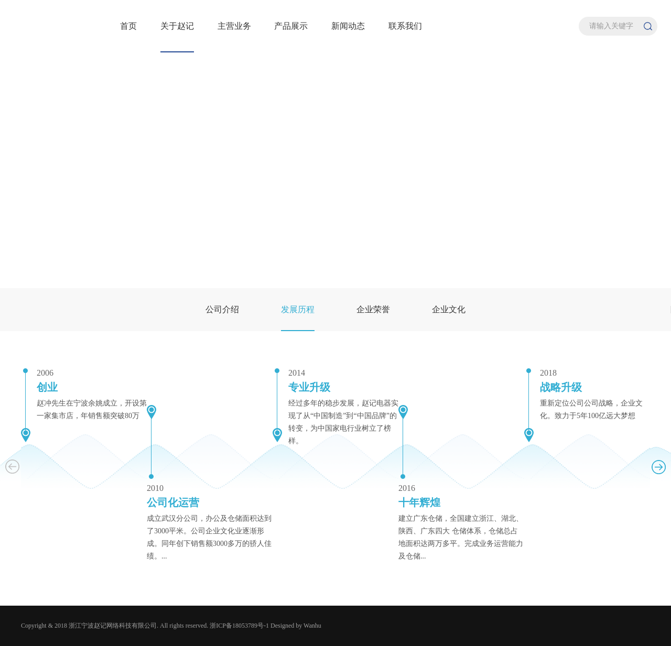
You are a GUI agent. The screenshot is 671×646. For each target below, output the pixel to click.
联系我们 (405, 25)
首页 (128, 25)
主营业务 (234, 25)
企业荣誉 (373, 309)
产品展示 (291, 25)
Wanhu (312, 625)
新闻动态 (348, 25)
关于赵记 (177, 25)
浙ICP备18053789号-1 (239, 625)
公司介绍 (222, 309)
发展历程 (298, 309)
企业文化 (449, 309)
